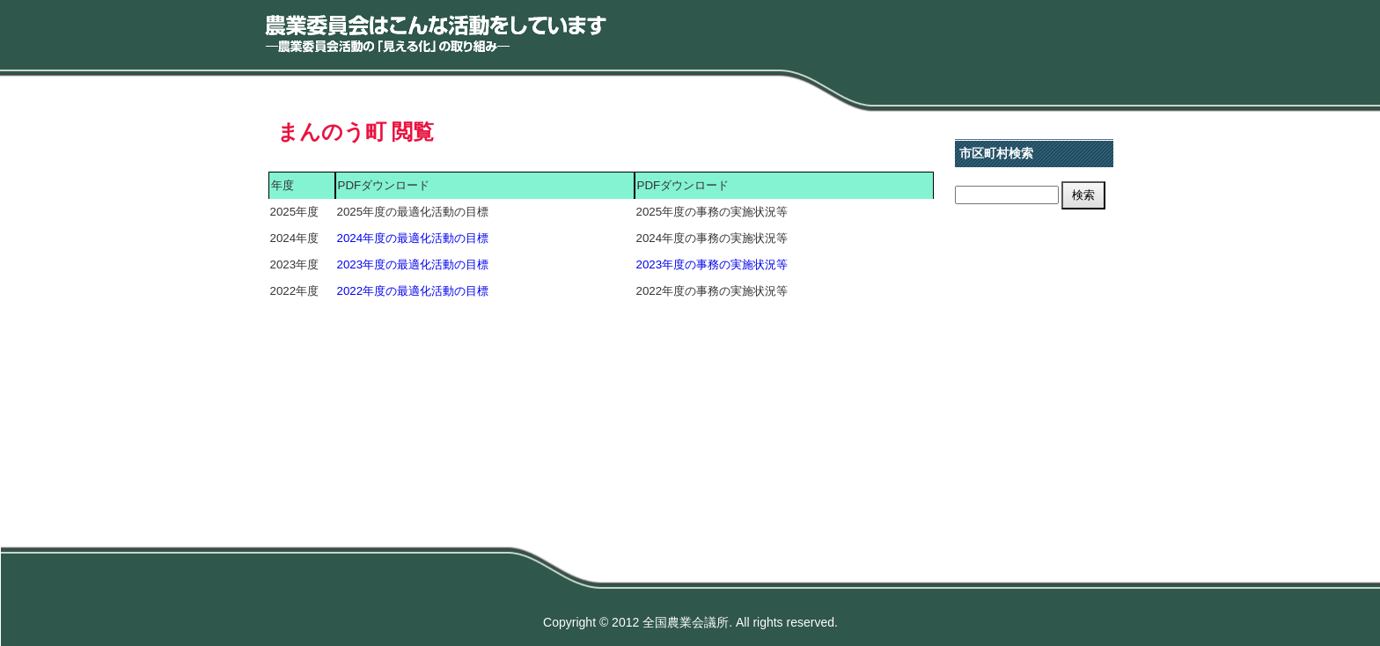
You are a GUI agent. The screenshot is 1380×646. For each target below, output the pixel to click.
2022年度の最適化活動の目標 (413, 290)
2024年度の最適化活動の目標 (413, 238)
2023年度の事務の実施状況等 (712, 264)
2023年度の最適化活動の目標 (413, 264)
